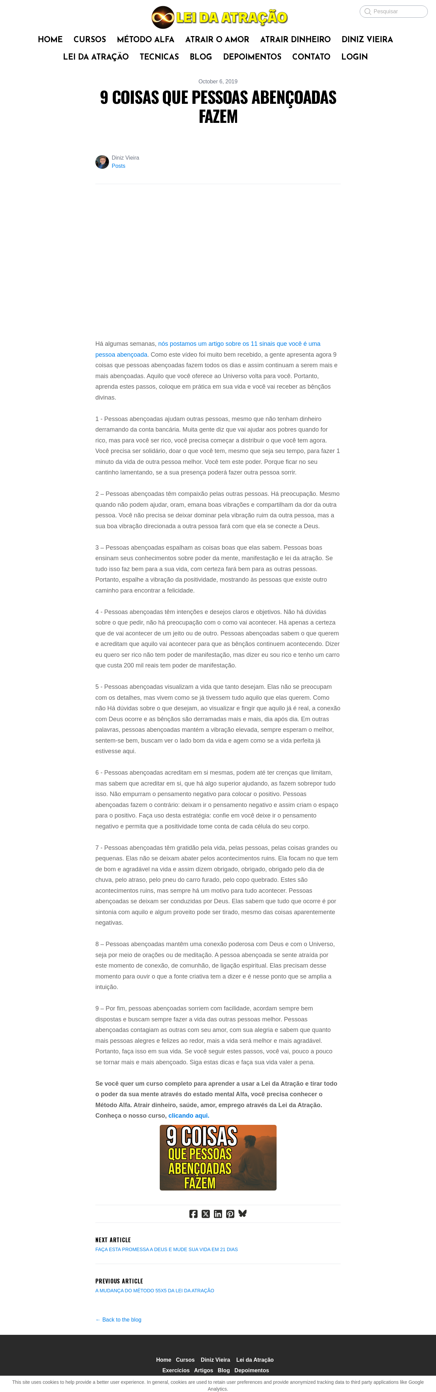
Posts (118, 166)
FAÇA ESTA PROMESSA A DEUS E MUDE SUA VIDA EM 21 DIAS (166, 1249)
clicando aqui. (189, 1115)
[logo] (218, 17)
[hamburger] (13, 10)
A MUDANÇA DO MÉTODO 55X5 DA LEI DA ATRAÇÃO (154, 1290)
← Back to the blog (118, 1320)
